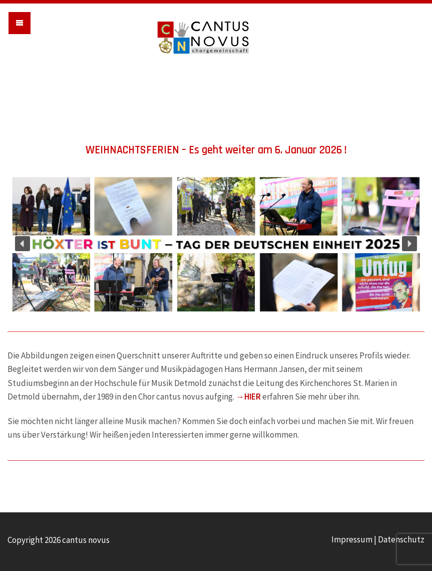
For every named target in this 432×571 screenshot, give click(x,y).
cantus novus (216, 38)
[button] (22, 243)
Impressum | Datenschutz (377, 539)
